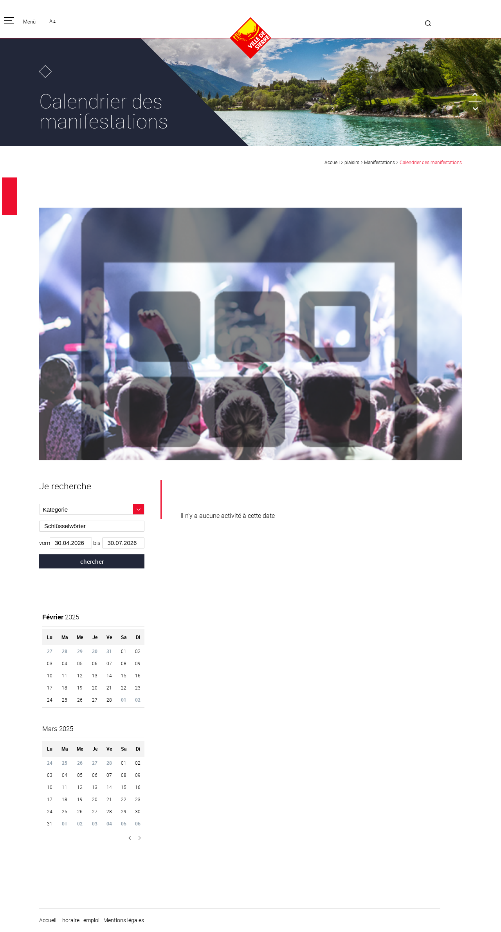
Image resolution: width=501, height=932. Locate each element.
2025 (60, 616)
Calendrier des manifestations (431, 162)
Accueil (332, 162)
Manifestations (379, 162)
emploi (91, 920)
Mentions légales (123, 920)
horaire (70, 920)
